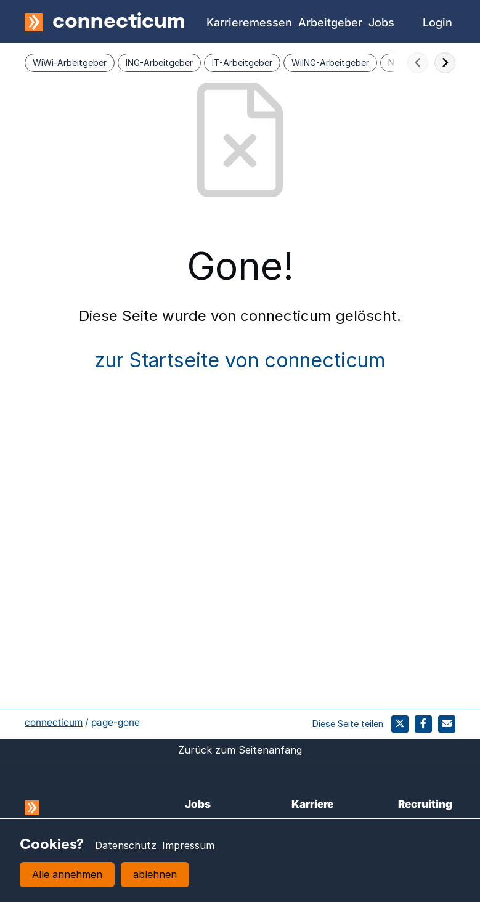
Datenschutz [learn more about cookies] (126, 845)
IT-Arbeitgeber (242, 62)
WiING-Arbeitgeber (330, 62)
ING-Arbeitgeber (159, 62)
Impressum (188, 845)
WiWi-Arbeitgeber (70, 62)
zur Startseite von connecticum (240, 360)
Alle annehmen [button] (67, 874)
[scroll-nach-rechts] (444, 62)
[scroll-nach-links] (417, 62)
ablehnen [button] (155, 874)
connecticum (54, 722)
